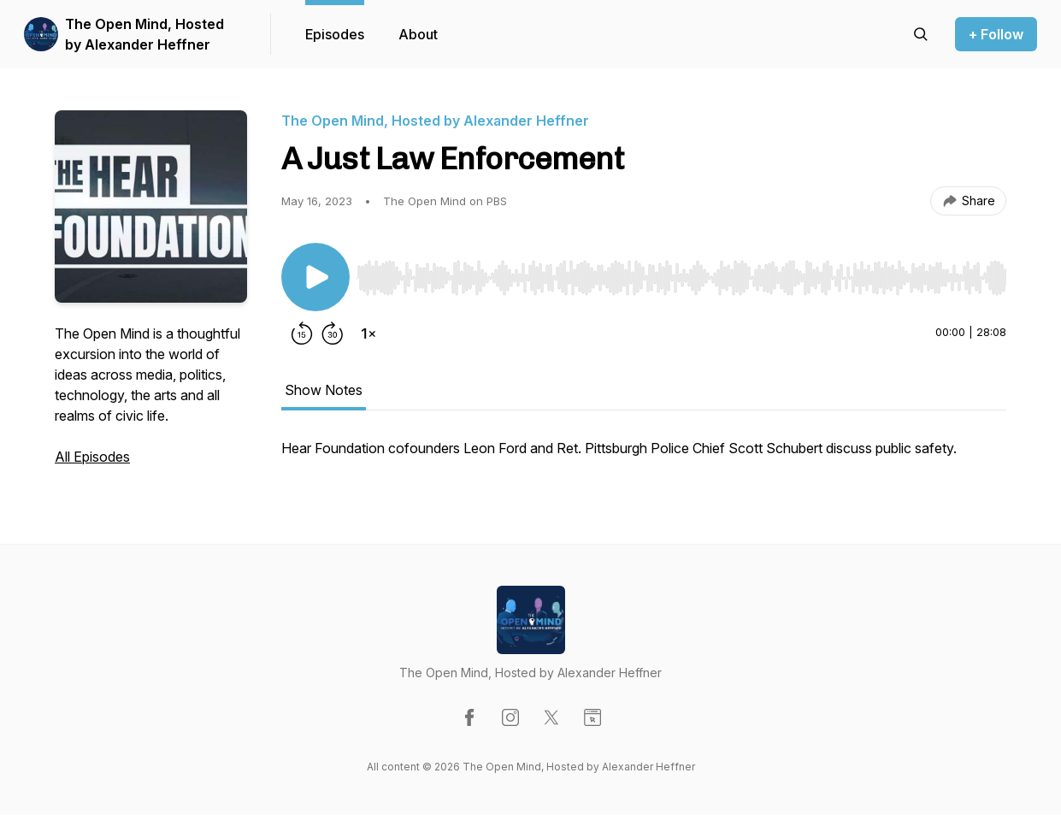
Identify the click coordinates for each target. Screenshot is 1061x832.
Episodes (334, 34)
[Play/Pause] (315, 277)
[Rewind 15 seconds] (302, 333)
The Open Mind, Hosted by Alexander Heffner (144, 34)
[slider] (681, 278)
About (418, 34)
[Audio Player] (681, 273)
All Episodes (92, 456)
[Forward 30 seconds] (333, 333)
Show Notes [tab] (324, 389)
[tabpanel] (643, 456)
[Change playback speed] (368, 333)
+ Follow (996, 34)
